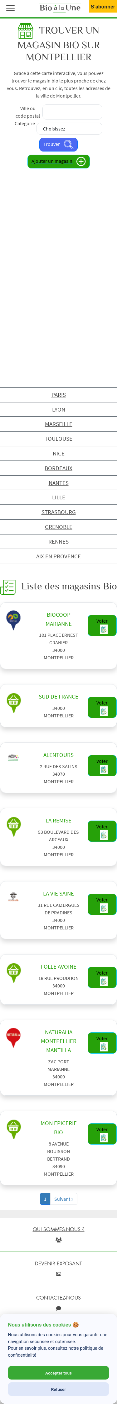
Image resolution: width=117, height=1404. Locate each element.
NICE (59, 453)
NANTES (59, 483)
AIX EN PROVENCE (58, 556)
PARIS (58, 394)
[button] (9, 7)
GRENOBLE (58, 526)
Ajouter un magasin (59, 161)
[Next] (63, 1199)
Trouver (58, 144)
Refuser (58, 1389)
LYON (58, 409)
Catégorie (25, 123)
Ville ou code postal (28, 112)
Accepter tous (58, 1372)
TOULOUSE (58, 438)
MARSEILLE (58, 424)
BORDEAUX (58, 468)
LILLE (58, 497)
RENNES (58, 541)
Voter (102, 626)
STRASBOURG (58, 512)
